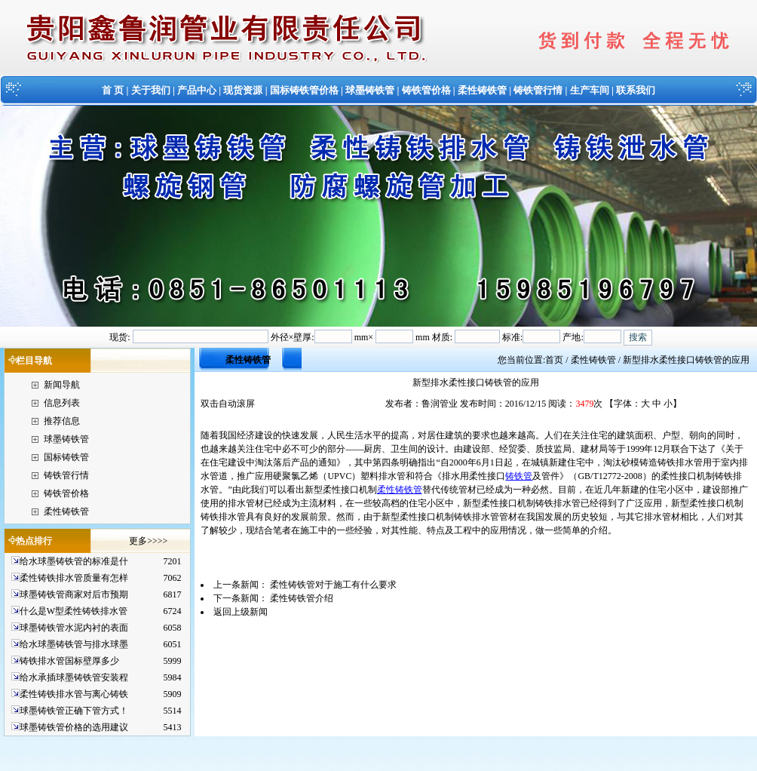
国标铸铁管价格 (304, 90)
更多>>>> (148, 541)
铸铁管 (518, 476)
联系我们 (635, 90)
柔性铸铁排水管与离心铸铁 (74, 694)
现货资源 (242, 90)
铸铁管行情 (537, 90)
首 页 (113, 90)
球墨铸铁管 (369, 90)
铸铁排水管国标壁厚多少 (69, 661)
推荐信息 (62, 421)
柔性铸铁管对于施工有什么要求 (333, 584)
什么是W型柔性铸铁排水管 (73, 611)
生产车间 (589, 90)
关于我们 (150, 90)
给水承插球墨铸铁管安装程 (74, 677)
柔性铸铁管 (482, 90)
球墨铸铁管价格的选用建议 (74, 727)
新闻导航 (62, 384)
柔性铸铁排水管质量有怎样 (74, 578)
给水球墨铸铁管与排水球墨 (74, 644)
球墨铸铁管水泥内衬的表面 (74, 627)
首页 (554, 360)
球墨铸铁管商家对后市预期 (74, 594)
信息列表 (62, 403)
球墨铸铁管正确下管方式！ (74, 710)
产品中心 (196, 90)
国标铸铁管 (66, 457)
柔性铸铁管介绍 (301, 598)
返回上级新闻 (240, 612)
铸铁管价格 (426, 90)
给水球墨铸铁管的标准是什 (74, 561)
